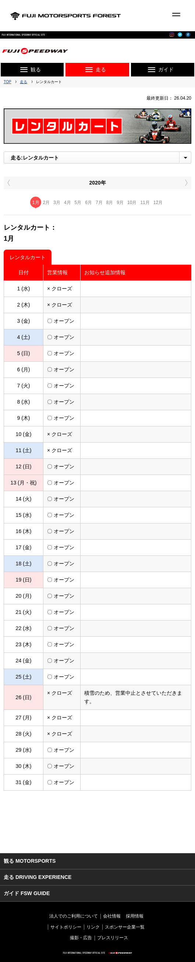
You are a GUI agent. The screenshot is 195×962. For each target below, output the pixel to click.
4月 (67, 202)
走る (23, 82)
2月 (46, 202)
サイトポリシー (65, 927)
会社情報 (112, 916)
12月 (158, 202)
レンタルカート (28, 257)
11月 (144, 202)
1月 (35, 202)
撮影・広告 (81, 937)
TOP (7, 82)
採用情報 (134, 916)
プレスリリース (112, 937)
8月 (109, 202)
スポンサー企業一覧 (125, 927)
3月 (56, 202)
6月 (88, 202)
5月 (78, 202)
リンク (93, 927)
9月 (120, 202)
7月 (99, 202)
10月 (131, 202)
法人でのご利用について (73, 916)
